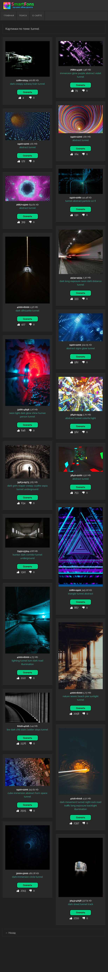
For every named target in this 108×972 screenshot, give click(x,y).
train (34, 83)
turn (30, 660)
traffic (67, 805)
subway (28, 83)
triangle (72, 593)
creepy (19, 83)
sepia (45, 485)
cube (10, 793)
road (40, 660)
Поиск (23, 15)
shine (35, 413)
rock (93, 802)
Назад (10, 932)
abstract (90, 73)
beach (81, 696)
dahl (89, 281)
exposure (75, 281)
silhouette (26, 310)
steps (38, 729)
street (76, 904)
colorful (86, 418)
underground (31, 489)
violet (98, 73)
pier (87, 696)
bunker (16, 554)
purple (81, 73)
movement (71, 802)
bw (8, 729)
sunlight (94, 696)
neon (83, 281)
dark (12, 83)
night (87, 802)
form (37, 793)
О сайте (37, 15)
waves (73, 696)
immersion (65, 73)
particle (86, 200)
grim (15, 485)
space (44, 793)
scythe (37, 485)
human (42, 413)
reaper (21, 485)
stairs (24, 729)
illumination (27, 664)
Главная (9, 15)
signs (78, 348)
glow (74, 73)
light (17, 413)
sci (92, 200)
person (23, 416)
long (67, 281)
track (90, 904)
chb (18, 729)
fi (95, 200)
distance (97, 281)
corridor (30, 554)
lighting (16, 660)
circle (32, 876)
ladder (30, 729)
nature (66, 696)
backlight (92, 805)
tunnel (41, 83)
